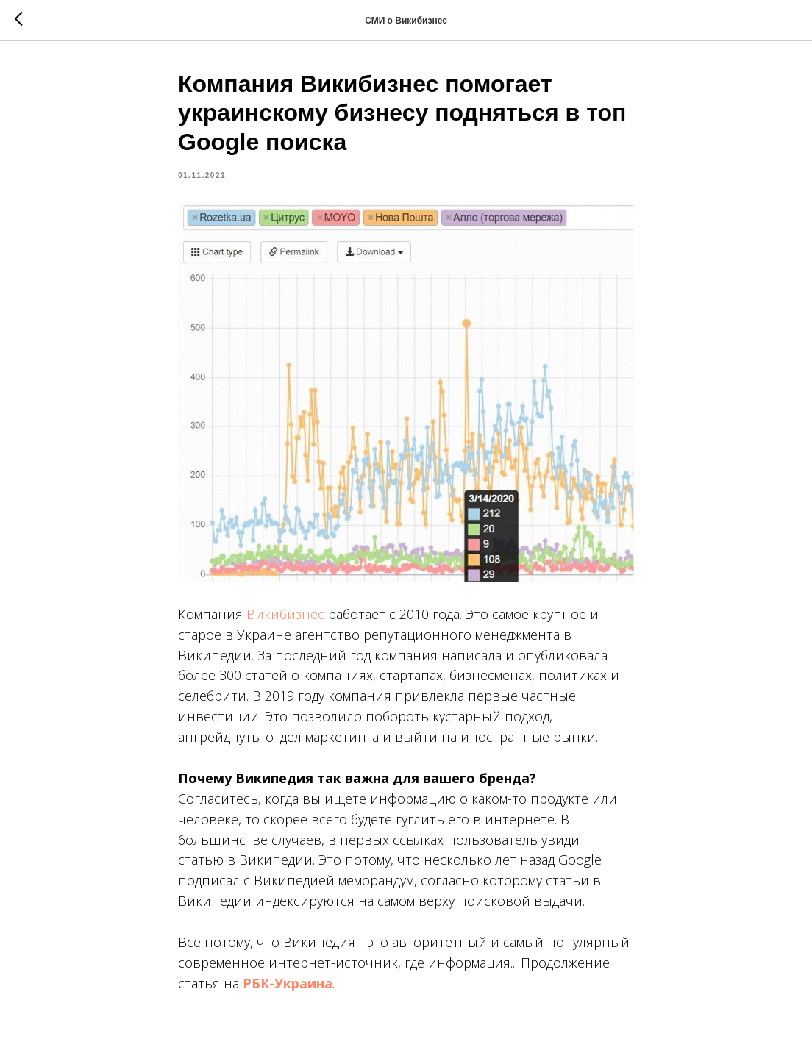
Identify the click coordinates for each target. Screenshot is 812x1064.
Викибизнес (285, 614)
